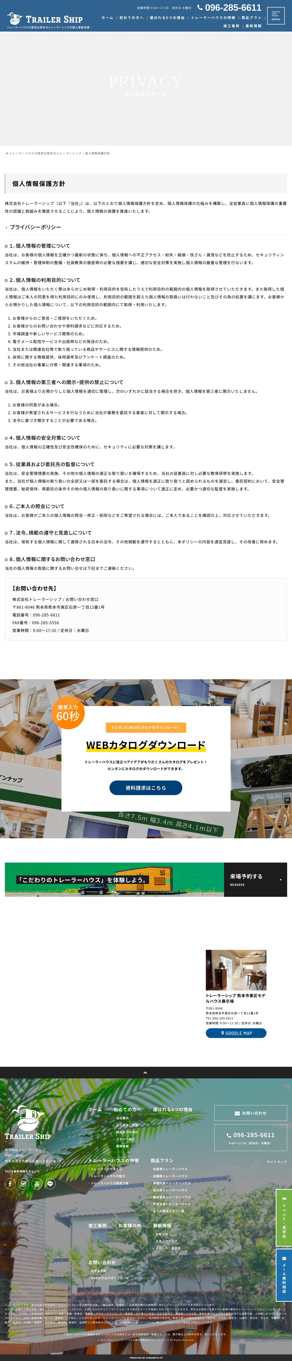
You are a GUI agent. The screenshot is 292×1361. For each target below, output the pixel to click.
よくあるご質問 (127, 1125)
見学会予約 (99, 1271)
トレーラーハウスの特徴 (113, 1160)
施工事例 (97, 1225)
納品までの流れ (127, 1132)
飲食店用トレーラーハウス (172, 1204)
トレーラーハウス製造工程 (109, 1183)
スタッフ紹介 (125, 1139)
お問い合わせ (102, 1262)
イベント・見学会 (168, 1248)
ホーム (95, 1109)
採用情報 (122, 1146)
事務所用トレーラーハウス (172, 1183)
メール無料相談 (284, 1275)
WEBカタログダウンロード (110, 1278)
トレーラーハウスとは (106, 1169)
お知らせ (162, 1234)
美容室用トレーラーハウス (172, 1197)
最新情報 (162, 1225)
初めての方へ (127, 1109)
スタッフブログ (167, 1241)
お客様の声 (130, 1225)
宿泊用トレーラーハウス (170, 1190)
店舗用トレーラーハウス (170, 1176)
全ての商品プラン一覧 (169, 1211)
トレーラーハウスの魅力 (108, 1176)
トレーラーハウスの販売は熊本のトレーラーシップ (141, 1340)
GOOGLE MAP (236, 1033)
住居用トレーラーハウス (170, 1169)
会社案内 (122, 1118)
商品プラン (162, 1160)
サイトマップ (277, 1161)
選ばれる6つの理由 (172, 1109)
